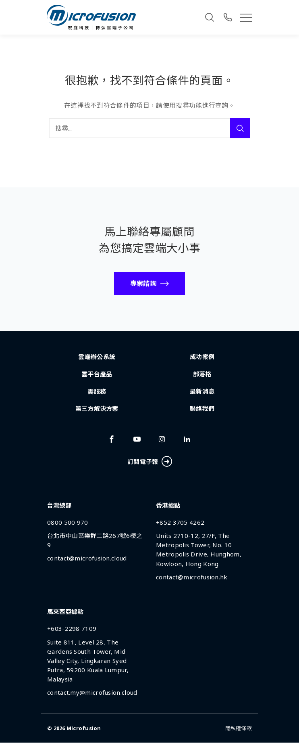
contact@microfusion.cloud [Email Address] (87, 558)
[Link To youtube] (137, 439)
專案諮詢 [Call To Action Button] (143, 283)
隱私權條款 (238, 728)
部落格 (202, 374)
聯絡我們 (202, 408)
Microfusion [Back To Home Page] (83, 728)
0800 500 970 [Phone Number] (67, 522)
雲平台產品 (96, 374)
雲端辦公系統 (96, 357)
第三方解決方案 (96, 408)
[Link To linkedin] (187, 439)
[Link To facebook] (111, 439)
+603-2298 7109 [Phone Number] (71, 629)
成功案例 (202, 357)
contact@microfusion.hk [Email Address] (192, 577)
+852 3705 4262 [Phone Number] (180, 522)
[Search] (209, 17)
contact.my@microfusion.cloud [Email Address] (92, 692)
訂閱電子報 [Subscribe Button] (149, 462)
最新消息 (202, 391)
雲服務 (96, 391)
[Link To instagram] (162, 439)
